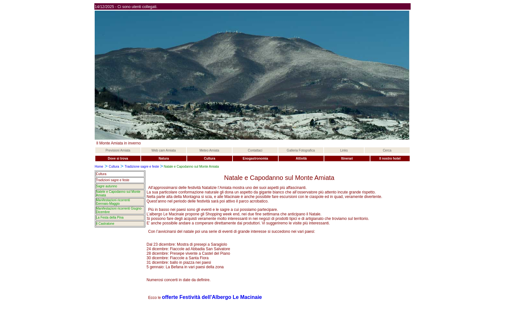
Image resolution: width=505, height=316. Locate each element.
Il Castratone (105, 223)
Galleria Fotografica (301, 150)
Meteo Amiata (209, 150)
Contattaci (255, 150)
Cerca (387, 150)
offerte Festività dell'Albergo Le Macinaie (212, 297)
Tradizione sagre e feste (142, 166)
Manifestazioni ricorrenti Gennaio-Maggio (113, 201)
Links (344, 150)
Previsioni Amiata (118, 150)
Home (99, 166)
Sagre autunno (106, 186)
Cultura (114, 166)
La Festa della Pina (110, 217)
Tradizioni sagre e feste (112, 180)
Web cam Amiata (163, 150)
